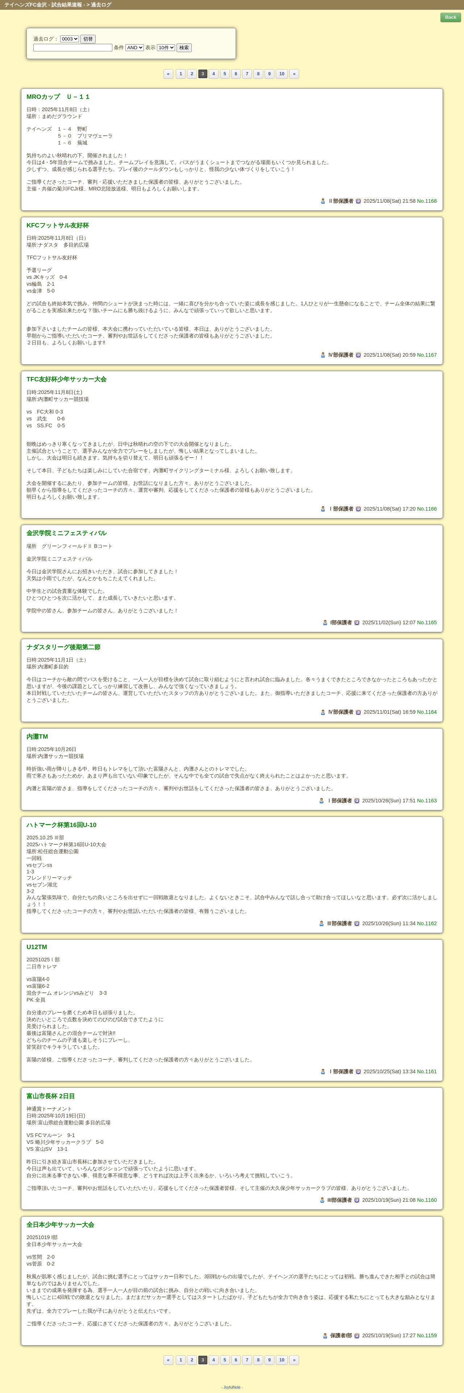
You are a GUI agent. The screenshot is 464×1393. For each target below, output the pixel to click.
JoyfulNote (231, 1387)
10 (282, 73)
